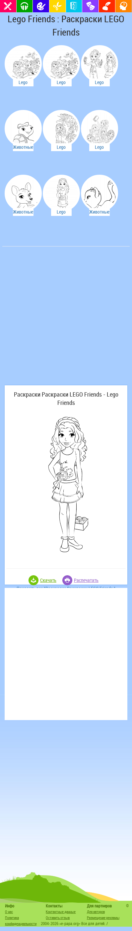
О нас (9, 911)
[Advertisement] (66, 319)
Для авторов (96, 911)
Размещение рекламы (103, 917)
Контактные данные (61, 911)
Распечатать (86, 580)
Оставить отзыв (58, 917)
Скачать (48, 580)
